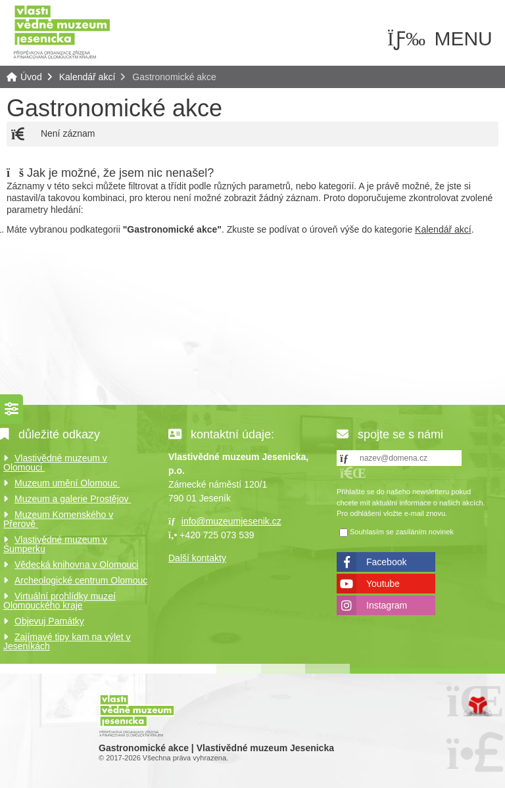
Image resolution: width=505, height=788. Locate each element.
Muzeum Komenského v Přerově (58, 519)
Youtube (383, 583)
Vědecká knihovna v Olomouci (76, 564)
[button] (353, 473)
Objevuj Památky (49, 621)
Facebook (386, 562)
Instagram (386, 605)
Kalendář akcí (87, 76)
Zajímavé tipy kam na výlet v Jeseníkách (67, 641)
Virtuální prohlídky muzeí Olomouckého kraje (59, 601)
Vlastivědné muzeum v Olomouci (55, 463)
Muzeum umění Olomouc (67, 483)
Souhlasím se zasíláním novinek (402, 532)
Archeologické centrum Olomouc (80, 580)
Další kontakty (197, 558)
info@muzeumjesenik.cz (231, 521)
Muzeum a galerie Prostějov (72, 499)
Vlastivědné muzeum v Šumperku (55, 544)
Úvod (61, 31)
